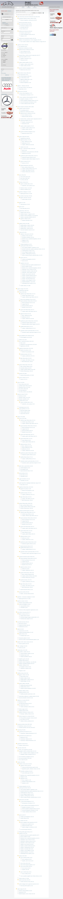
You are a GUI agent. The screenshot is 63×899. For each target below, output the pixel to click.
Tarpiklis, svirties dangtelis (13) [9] (28, 280)
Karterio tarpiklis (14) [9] (27, 266)
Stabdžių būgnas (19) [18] (25, 681)
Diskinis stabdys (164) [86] (24, 683)
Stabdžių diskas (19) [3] (25, 686)
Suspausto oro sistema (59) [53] (23, 700)
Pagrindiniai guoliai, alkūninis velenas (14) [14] (31, 768)
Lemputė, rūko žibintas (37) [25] (28, 170)
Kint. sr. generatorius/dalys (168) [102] (28, 148)
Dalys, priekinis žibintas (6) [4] (28, 167)
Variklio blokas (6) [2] (25, 818)
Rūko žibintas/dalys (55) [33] (26, 358)
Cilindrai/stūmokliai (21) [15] (26, 244)
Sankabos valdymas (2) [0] (25, 218)
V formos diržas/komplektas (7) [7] (25, 93)
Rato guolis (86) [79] (24, 27)
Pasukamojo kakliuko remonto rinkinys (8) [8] (27, 18)
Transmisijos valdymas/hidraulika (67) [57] (29, 733)
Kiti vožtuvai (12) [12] (25, 719)
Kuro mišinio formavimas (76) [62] (25, 195)
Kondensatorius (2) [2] (23, 626)
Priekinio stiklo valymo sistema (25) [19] (25, 641)
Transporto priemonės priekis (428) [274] (26, 556)
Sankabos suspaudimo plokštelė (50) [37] (28, 217)
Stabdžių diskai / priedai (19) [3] (27, 228)
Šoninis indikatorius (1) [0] (27, 447)
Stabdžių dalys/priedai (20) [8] (26, 685)
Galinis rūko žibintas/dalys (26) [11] (27, 309)
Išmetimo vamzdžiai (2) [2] (26, 189)
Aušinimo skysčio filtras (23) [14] (25, 385)
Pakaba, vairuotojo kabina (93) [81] (27, 593)
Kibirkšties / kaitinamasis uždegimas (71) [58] (26, 596)
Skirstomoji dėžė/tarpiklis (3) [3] (27, 885)
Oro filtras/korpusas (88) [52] (26, 829)
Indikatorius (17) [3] (26, 143)
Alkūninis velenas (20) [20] (27, 235)
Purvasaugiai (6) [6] (24, 469)
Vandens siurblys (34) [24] (25, 65)
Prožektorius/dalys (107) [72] (26, 354)
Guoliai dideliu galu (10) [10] (27, 772)
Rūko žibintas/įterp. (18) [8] (27, 361)
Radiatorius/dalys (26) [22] (26, 52)
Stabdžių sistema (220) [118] (22, 673)
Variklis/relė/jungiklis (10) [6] (24, 604)
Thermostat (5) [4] (24, 60)
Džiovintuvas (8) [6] (23, 623)
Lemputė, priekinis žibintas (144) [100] (28, 369)
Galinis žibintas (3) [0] (26, 440)
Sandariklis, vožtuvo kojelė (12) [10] (29, 272)
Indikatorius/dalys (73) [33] (26, 139)
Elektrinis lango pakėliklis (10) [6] (25, 602)
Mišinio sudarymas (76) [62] (26, 197)
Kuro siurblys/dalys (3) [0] (24, 77)
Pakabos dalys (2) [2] (23, 633)
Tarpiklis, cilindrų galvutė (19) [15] (28, 253)
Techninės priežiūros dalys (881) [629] (24, 724)
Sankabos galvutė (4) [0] (23, 710)
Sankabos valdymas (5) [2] (24, 665)
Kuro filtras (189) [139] (25, 178)
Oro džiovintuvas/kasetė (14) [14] (25, 703)
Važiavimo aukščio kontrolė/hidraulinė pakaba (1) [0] (29, 639)
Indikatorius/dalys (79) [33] (26, 444)
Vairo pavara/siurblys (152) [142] (25, 758)
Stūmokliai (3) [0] (25, 241)
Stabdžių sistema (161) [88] (24, 223)
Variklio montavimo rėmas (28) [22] (27, 881)
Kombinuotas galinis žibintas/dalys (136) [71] (29, 155)
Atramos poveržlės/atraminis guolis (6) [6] (30, 767)
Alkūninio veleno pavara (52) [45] (25, 763)
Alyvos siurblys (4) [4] (26, 873)
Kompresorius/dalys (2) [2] (27, 825)
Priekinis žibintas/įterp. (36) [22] (28, 171)
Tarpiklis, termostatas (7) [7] (26, 58)
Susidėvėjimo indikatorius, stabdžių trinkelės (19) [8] (29, 696)
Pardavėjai (28, 7)
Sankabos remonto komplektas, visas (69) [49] (29, 215)
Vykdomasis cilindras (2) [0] (26, 668)
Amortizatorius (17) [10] (25, 204)
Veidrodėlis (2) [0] (24, 607)
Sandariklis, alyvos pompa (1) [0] (28, 185)
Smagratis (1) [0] (25, 240)
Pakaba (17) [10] (22, 202)
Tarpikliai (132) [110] (25, 263)
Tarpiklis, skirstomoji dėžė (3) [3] (28, 278)
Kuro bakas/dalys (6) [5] (23, 74)
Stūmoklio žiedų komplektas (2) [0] (28, 781)
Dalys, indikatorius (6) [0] (27, 315)
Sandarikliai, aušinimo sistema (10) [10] (28, 841)
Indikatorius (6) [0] (25, 568)
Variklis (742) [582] (21, 762)
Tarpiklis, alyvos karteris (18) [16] (28, 274)
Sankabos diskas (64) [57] (25, 212)
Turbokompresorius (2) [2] (24, 407)
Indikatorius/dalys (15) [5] (25, 536)
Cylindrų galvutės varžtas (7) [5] (28, 250)
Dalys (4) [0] (24, 150)
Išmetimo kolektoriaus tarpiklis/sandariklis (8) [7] (31, 264)
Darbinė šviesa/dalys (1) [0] (26, 350)
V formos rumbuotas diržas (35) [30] (27, 103)
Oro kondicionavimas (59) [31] (23, 621)
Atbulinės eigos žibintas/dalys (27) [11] (28, 293)
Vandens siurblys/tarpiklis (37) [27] (25, 62)
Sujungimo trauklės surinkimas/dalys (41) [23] (27, 751)
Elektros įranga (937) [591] (24, 136)
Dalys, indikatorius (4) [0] (27, 141)
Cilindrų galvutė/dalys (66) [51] (26, 245)
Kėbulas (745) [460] (21, 416)
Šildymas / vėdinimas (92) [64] (23, 85)
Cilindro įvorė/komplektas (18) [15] (28, 259)
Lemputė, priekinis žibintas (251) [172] (29, 168)
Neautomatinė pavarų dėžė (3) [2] (25, 735)
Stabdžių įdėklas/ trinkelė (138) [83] (27, 225)
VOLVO (2, 70)
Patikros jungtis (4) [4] (23, 709)
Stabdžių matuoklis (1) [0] (24, 692)
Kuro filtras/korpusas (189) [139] (25, 76)
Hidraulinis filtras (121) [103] (24, 387)
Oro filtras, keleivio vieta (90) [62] (25, 87)
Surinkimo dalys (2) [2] (25, 635)
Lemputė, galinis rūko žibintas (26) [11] (29, 311)
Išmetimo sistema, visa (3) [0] (26, 187)
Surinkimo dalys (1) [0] (23, 400)
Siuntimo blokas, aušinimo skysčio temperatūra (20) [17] (29, 55)
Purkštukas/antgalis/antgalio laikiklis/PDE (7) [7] (30, 617)
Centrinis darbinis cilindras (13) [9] (27, 653)
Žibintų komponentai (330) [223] (27, 165)
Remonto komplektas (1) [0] (26, 82)
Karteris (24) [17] (24, 257)
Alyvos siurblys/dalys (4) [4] (26, 871)
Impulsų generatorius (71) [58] (26, 193)
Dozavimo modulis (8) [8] (25, 410)
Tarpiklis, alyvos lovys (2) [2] (27, 860)
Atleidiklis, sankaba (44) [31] (24, 651)
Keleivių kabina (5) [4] (23, 473)
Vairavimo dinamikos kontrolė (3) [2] (27, 229)
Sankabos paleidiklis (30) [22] (26, 656)
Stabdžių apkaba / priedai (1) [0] (27, 226)
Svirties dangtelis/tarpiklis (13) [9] (28, 252)
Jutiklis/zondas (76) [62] (26, 199)
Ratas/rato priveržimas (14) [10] (25, 22)
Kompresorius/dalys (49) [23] (24, 625)
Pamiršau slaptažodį (5, 23)
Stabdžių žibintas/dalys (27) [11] (27, 326)
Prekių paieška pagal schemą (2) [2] (25, 831)
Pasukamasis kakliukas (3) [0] (26, 25)
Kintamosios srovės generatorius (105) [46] (30, 151)
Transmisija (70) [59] (21, 729)
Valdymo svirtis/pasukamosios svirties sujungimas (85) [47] (30, 39)
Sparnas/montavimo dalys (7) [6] (27, 470)
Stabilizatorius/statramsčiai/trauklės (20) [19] (27, 38)
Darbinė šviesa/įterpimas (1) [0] (28, 351)
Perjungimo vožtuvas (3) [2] (26, 666)
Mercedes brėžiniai (4, 94)
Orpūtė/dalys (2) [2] (22, 89)
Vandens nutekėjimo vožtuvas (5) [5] (27, 706)
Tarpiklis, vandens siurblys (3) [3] (27, 64)
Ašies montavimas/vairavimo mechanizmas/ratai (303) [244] (28, 16)
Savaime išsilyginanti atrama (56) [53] (28, 34)
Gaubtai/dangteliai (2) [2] (25, 467)
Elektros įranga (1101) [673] (22, 288)
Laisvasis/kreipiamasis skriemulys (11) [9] (30, 810)
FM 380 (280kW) (3, 73)
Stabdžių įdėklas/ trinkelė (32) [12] (27, 679)
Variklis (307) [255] (22, 232)
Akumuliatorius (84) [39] (25, 138)
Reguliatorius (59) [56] (26, 153)
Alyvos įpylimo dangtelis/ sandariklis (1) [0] (30, 247)
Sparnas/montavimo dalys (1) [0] (27, 589)
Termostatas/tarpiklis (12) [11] (24, 56)
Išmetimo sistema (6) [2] (23, 182)
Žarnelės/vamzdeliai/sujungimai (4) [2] (26, 68)
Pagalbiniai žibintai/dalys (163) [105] (26, 348)
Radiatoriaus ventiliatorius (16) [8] (25, 48)
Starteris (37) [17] (24, 379)
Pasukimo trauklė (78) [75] (26, 32)
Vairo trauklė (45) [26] (23, 759)
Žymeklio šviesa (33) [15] (27, 307)
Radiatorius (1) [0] (24, 737)
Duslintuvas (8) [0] (22, 395)
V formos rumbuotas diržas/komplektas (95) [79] (28, 97)
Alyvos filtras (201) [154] (25, 176)
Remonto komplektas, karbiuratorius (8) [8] (29, 20)
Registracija (4, 22)
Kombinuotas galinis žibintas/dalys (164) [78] (29, 320)
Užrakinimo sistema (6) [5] (22, 743)
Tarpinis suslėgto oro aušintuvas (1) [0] (29, 827)
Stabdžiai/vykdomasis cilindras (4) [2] (26, 712)
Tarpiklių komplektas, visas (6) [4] (28, 281)
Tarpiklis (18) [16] (25, 869)
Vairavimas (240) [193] (21, 747)
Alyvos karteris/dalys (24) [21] (26, 866)
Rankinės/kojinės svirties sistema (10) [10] (27, 893)
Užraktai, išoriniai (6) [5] (23, 745)
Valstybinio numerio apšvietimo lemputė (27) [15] (31, 332)
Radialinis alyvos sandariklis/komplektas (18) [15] (31, 238)
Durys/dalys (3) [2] (24, 474)
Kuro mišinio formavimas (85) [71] (23, 612)
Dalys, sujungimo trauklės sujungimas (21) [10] (29, 752)
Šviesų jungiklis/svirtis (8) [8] (26, 337)
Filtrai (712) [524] (20, 382)
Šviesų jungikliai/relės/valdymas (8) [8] (26, 335)
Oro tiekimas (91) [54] (23, 820)
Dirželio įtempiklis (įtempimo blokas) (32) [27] (29, 100)
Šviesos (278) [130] (22, 292)
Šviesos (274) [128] (22, 418)
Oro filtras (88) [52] (22, 390)
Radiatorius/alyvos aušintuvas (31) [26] (26, 49)
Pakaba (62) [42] (20, 629)
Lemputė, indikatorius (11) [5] (27, 539)
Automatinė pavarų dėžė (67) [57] (25, 731)
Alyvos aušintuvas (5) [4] (25, 51)
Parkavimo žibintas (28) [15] (27, 305)
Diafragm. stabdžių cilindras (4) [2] (27, 713)
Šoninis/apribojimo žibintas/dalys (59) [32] (29, 300)
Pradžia (18, 7)
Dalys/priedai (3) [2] (24, 676)
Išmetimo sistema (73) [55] (22, 394)
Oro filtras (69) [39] (24, 179)
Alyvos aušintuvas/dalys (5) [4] (26, 857)
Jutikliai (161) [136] (23, 339)
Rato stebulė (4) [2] (24, 28)
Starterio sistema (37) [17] (25, 161)
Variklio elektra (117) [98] (25, 285)
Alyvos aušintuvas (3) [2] (26, 859)
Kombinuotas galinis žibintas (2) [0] (29, 157)
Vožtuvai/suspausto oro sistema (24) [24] (26, 716)
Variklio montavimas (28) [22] (24, 879)
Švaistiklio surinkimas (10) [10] (28, 237)
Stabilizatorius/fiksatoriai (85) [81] (25, 31)
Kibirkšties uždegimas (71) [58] (25, 191)
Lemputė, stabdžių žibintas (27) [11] (29, 328)
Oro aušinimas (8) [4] (23, 46)
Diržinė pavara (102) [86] (22, 91)
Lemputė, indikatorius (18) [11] (28, 570)
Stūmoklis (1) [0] (25, 783)
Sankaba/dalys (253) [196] (22, 650)
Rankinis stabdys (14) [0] (25, 678)
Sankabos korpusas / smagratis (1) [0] (28, 214)
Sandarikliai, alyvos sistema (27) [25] (29, 269)
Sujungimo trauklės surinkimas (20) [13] (28, 754)
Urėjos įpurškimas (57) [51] (24, 408)
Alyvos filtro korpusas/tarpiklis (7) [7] (28, 864)
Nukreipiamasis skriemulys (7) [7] (27, 94)
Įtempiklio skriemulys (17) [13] (28, 807)
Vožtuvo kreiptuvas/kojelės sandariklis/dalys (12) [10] (32, 255)
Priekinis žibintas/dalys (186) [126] (25, 503)
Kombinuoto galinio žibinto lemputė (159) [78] (31, 324)
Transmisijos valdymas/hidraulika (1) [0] (28, 740)
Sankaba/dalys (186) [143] (24, 210)
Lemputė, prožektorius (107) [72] (28, 355)
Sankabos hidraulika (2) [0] (27, 220)
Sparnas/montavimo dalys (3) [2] (27, 546)
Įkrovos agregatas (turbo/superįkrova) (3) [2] (29, 822)
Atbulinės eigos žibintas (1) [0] (28, 295)
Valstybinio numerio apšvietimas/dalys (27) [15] (29, 330)
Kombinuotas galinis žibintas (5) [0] (29, 322)
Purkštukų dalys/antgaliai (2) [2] (27, 618)
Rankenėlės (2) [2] (22, 892)
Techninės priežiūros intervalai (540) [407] (27, 727)
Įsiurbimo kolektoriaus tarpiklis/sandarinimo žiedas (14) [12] (32, 791)
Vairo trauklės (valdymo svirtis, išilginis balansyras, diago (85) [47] (33, 41)
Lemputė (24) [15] (25, 304)
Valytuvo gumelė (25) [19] (24, 643)
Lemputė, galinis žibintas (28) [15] (28, 441)
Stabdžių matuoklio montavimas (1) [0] (28, 693)
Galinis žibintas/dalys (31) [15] (26, 438)
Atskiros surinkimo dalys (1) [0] (27, 183)
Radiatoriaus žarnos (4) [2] (26, 69)
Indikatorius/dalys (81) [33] (26, 313)
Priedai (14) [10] (22, 647)
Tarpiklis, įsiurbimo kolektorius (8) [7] (29, 275)
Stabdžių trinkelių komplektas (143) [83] (28, 688)
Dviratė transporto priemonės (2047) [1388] (25, 106)
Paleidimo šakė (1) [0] (25, 655)
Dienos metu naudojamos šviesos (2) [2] (28, 299)
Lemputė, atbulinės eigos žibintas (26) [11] (30, 423)
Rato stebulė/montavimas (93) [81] (25, 24)
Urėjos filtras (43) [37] (25, 413)
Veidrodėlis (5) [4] (24, 476)
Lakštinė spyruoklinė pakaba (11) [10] (26, 632)
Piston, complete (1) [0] (26, 780)
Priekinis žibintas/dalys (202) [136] (25, 364)
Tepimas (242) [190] (22, 855)
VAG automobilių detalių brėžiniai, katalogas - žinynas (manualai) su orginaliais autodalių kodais (6, 79)
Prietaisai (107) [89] (23, 373)
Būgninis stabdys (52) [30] (24, 674)
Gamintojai (35, 7)
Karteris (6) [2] (25, 260)
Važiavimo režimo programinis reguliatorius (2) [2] (28, 609)
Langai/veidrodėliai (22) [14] (24, 478)
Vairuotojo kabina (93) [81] (24, 591)
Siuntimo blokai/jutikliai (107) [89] (27, 375)
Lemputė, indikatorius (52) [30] (28, 144)
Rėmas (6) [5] (21, 206)
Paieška (23, 7)
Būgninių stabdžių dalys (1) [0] (26, 79)
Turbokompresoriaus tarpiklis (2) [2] (29, 283)
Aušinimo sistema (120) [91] (22, 44)
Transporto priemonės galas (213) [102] (26, 510)
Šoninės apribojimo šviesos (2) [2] (28, 302)
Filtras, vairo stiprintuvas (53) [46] (25, 749)
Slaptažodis (7, 19)
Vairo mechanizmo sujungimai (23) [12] (26, 756)
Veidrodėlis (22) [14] (24, 480)
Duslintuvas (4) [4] (22, 701)
